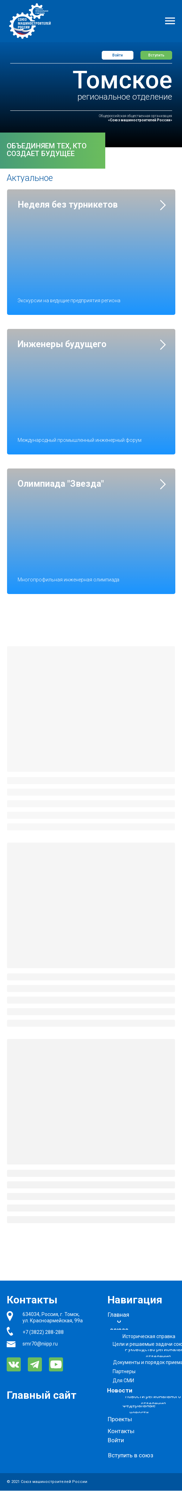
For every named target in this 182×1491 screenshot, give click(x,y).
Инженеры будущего (62, 344)
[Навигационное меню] (170, 21)
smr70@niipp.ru (40, 1344)
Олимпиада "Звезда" (61, 484)
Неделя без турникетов (68, 205)
